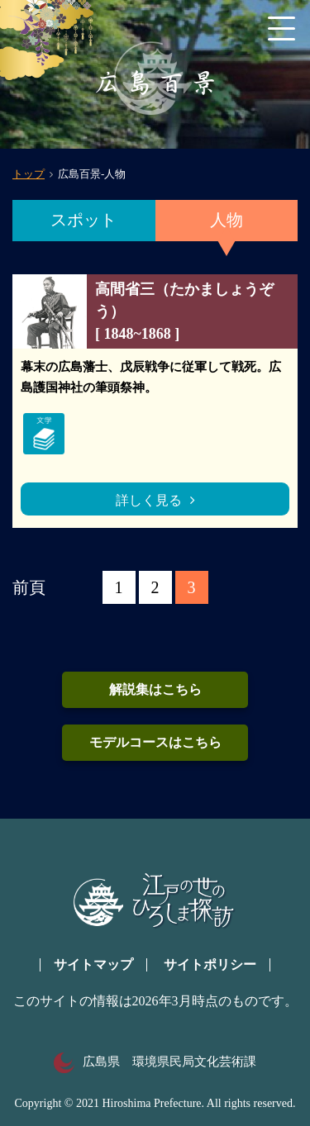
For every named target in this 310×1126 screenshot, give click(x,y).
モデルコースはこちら (155, 742)
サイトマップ (93, 964)
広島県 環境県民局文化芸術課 (155, 1061)
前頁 (28, 587)
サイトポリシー (210, 964)
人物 (226, 220)
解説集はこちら (155, 689)
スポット (83, 220)
